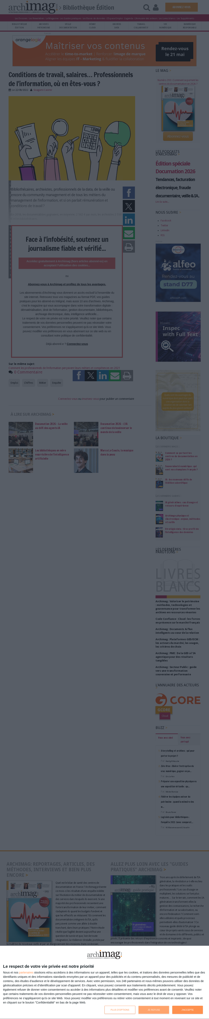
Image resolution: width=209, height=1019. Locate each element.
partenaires (26, 972)
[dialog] (104, 982)
